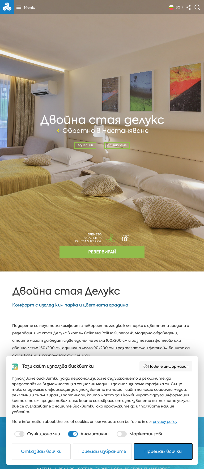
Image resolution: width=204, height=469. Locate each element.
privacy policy (165, 421)
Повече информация (166, 366)
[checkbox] (37, 434)
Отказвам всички (41, 451)
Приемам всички (163, 451)
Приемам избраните (102, 451)
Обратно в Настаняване (102, 131)
